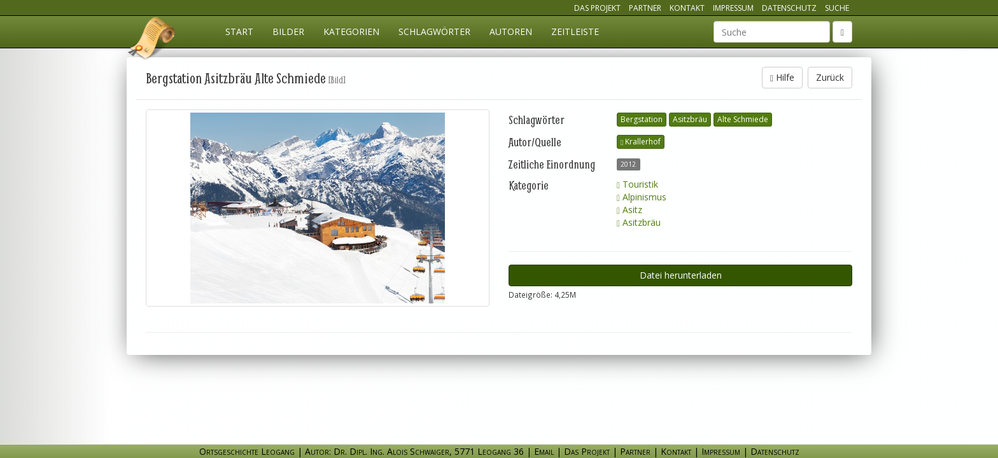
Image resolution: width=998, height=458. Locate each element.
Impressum (733, 8)
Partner (645, 8)
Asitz (629, 210)
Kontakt (687, 8)
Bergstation (642, 119)
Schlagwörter (434, 31)
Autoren (510, 31)
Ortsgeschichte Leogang (152, 40)
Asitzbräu (690, 119)
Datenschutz (789, 8)
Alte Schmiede (742, 119)
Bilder (288, 31)
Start (239, 31)
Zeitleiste (575, 31)
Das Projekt (597, 8)
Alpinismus (641, 197)
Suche (837, 8)
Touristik (637, 184)
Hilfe (782, 77)
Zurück (830, 77)
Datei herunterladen (681, 275)
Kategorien (351, 31)
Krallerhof (641, 141)
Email (544, 451)
